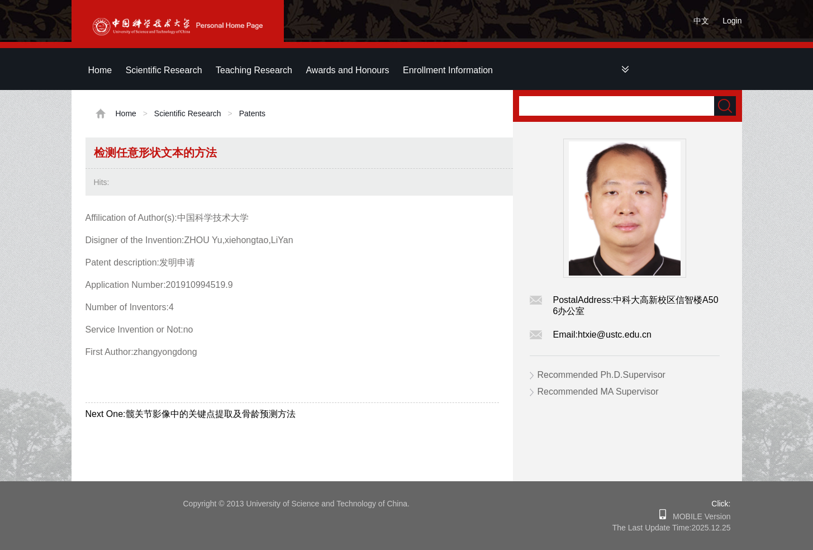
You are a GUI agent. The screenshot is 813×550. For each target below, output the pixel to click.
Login (731, 20)
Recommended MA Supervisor (598, 391)
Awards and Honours (347, 70)
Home (100, 70)
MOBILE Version (698, 516)
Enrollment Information (448, 70)
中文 (701, 20)
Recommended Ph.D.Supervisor (601, 375)
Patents (252, 113)
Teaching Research (254, 70)
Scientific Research (164, 70)
